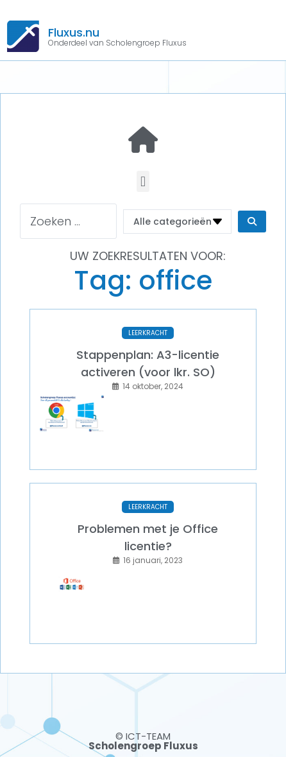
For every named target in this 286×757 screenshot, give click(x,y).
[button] (143, 181)
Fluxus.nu (73, 32)
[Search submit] (252, 221)
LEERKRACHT (147, 333)
